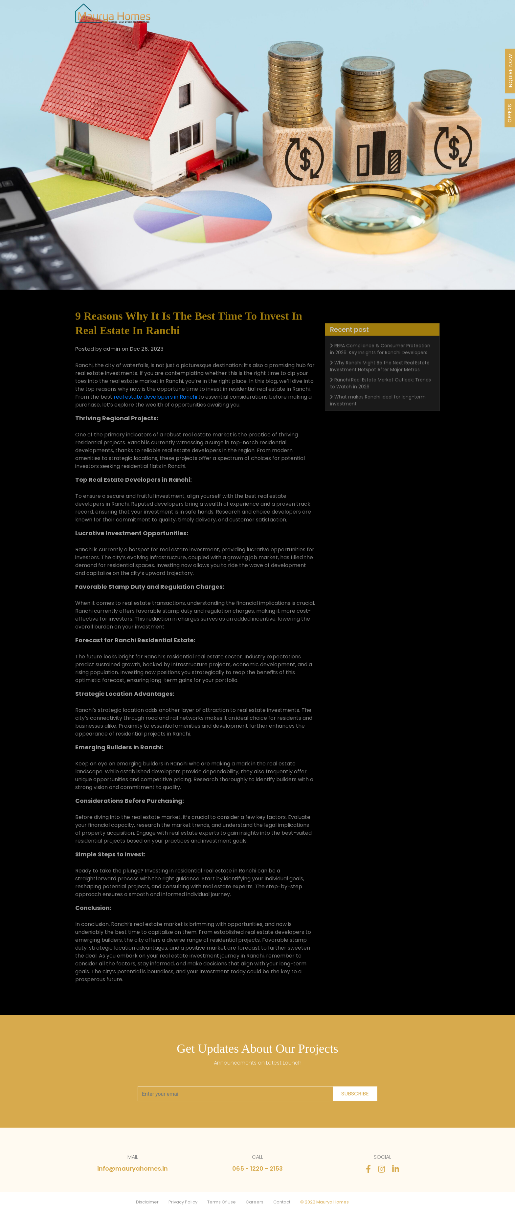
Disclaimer (147, 1202)
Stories (359, 17)
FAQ (382, 17)
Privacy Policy (182, 1202)
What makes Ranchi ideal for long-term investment (378, 412)
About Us (265, 17)
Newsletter (328, 17)
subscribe (355, 1093)
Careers (254, 1202)
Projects (193, 17)
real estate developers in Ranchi (155, 397)
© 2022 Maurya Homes (324, 1202)
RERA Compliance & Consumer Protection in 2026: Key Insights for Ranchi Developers (380, 361)
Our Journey (228, 17)
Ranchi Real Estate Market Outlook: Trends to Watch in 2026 (380, 395)
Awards (295, 17)
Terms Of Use (221, 1202)
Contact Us (410, 17)
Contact (281, 1202)
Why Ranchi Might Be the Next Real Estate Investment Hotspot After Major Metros (380, 378)
